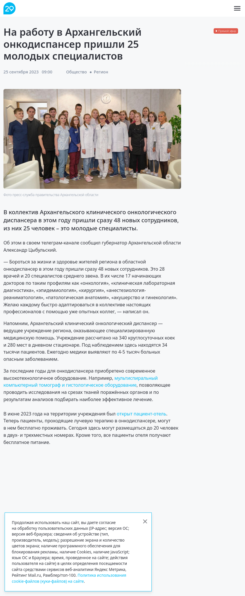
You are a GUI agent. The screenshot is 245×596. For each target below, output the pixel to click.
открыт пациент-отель (141, 414)
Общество (76, 72)
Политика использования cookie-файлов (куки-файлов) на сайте (69, 578)
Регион (101, 72)
